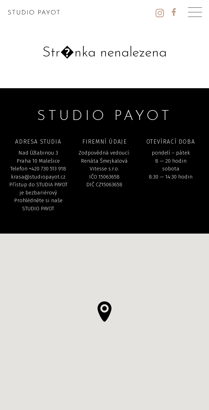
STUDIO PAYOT (38, 208)
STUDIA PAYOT (52, 184)
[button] (104, 311)
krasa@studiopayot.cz (38, 177)
